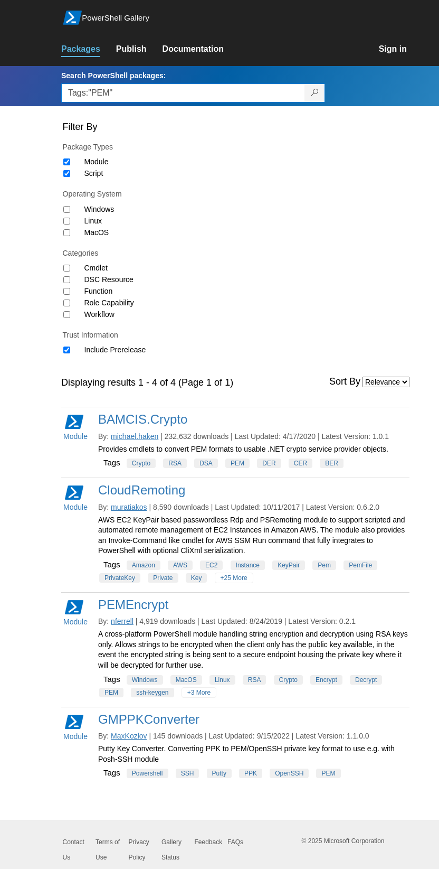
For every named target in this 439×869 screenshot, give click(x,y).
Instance (248, 565)
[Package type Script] (66, 173)
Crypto (141, 463)
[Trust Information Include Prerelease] (66, 350)
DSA (206, 463)
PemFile (360, 565)
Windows (99, 209)
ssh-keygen (152, 692)
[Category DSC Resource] (66, 279)
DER (268, 463)
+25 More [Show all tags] (234, 578)
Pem (324, 565)
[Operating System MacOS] (66, 232)
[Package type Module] (66, 161)
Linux (93, 221)
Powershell (147, 773)
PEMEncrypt (133, 604)
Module (96, 161)
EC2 (211, 565)
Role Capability (109, 302)
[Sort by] (385, 382)
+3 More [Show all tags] (199, 692)
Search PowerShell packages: (113, 75)
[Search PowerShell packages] (314, 92)
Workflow (99, 314)
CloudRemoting (141, 490)
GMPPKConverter (148, 719)
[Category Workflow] (66, 314)
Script (93, 173)
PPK (250, 773)
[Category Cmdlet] (66, 268)
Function (98, 291)
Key (196, 578)
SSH (187, 773)
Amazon (143, 565)
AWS (180, 565)
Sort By (344, 381)
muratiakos (129, 507)
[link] (88, 49)
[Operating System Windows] (66, 209)
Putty (219, 773)
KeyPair (289, 565)
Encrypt (326, 680)
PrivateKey (119, 578)
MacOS (96, 232)
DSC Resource (108, 279)
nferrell (122, 621)
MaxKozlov (129, 736)
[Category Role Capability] (66, 303)
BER (331, 463)
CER (300, 463)
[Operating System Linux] (66, 221)
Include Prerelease (115, 349)
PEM (237, 463)
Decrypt (366, 680)
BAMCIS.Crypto (142, 419)
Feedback (209, 842)
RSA (175, 463)
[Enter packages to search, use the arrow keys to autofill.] (183, 92)
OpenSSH (289, 773)
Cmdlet (96, 268)
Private (163, 578)
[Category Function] (66, 291)
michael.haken (134, 436)
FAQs (235, 842)
